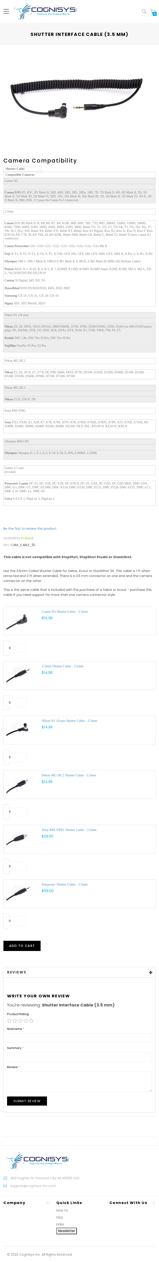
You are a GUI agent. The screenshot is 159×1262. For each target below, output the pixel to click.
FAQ (59, 1217)
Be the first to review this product (30, 528)
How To (62, 1210)
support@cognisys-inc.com (33, 1186)
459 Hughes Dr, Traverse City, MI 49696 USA (44, 1178)
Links (60, 1224)
